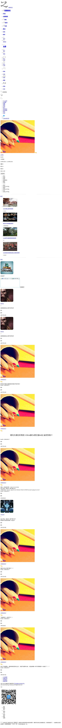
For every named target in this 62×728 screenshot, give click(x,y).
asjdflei (2, 154)
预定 (4, 50)
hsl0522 (2, 303)
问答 (4, 74)
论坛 (4, 31)
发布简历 (5, 109)
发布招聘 (5, 110)
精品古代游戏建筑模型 (8, 223)
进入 (4, 58)
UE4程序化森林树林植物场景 (9, 238)
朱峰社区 (11, 7)
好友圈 (4, 102)
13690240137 (3, 379)
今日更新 (5, 677)
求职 (4, 80)
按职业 (4, 41)
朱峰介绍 (5, 678)
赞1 (1, 310)
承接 (4, 89)
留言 (4, 111)
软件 (5, 22)
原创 (4, 38)
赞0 (1, 387)
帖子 (4, 107)
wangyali (2, 514)
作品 (4, 13)
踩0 (1, 312)
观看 (4, 105)
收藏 (4, 103)
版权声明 (5, 681)
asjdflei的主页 (6, 118)
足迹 (4, 113)
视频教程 (7, 10)
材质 (5, 26)
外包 (4, 86)
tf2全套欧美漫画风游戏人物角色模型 (11, 252)
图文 (4, 29)
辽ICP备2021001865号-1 (19, 683)
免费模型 (5, 16)
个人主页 (5, 100)
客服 (4, 53)
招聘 (4, 77)
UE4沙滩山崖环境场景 (8, 208)
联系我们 (5, 679)
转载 (4, 19)
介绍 (4, 60)
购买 (4, 34)
